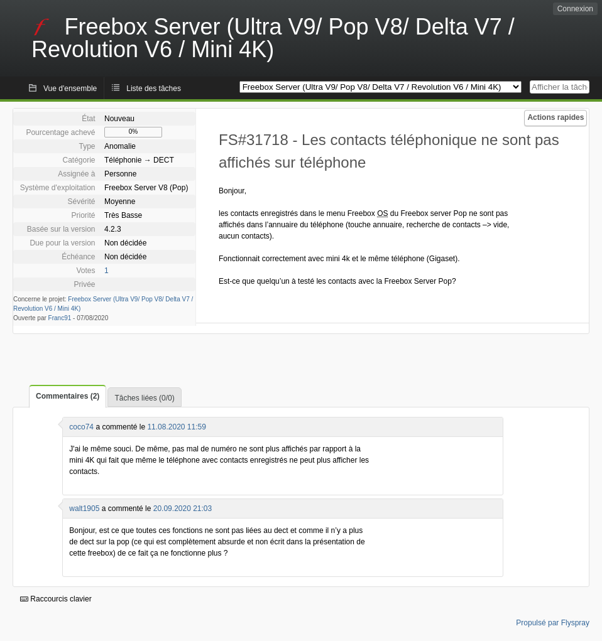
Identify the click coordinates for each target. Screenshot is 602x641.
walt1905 (84, 508)
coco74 (81, 427)
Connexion (575, 8)
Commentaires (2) (67, 396)
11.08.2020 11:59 (176, 427)
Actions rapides (555, 117)
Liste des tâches (153, 88)
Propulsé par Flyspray (552, 622)
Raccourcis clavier (56, 599)
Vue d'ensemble (70, 88)
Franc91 (60, 318)
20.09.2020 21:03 (182, 508)
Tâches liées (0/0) (144, 398)
